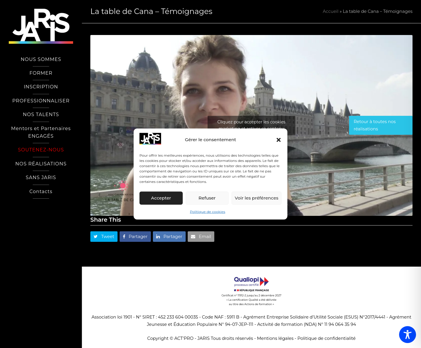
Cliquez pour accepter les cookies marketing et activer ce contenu (252, 125)
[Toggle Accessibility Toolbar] (407, 335)
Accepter (161, 198)
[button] (279, 140)
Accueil (331, 11)
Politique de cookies (207, 211)
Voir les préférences (256, 198)
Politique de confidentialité (326, 338)
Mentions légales (275, 338)
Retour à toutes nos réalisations (375, 125)
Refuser (207, 198)
